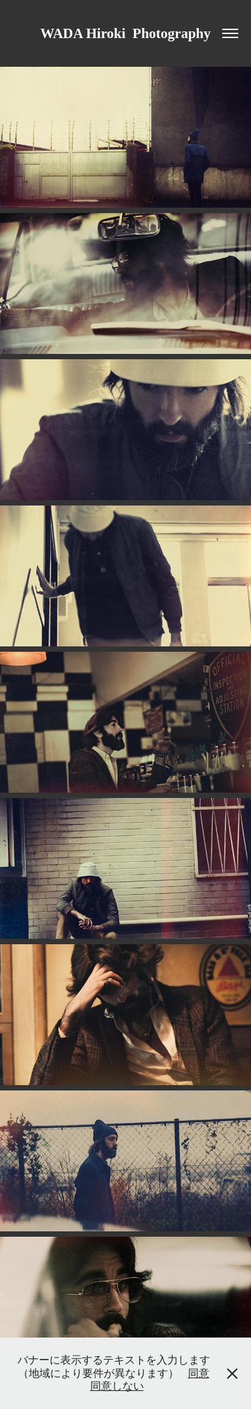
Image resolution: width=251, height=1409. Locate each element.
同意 (199, 1373)
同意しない (117, 1386)
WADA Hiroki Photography (125, 33)
